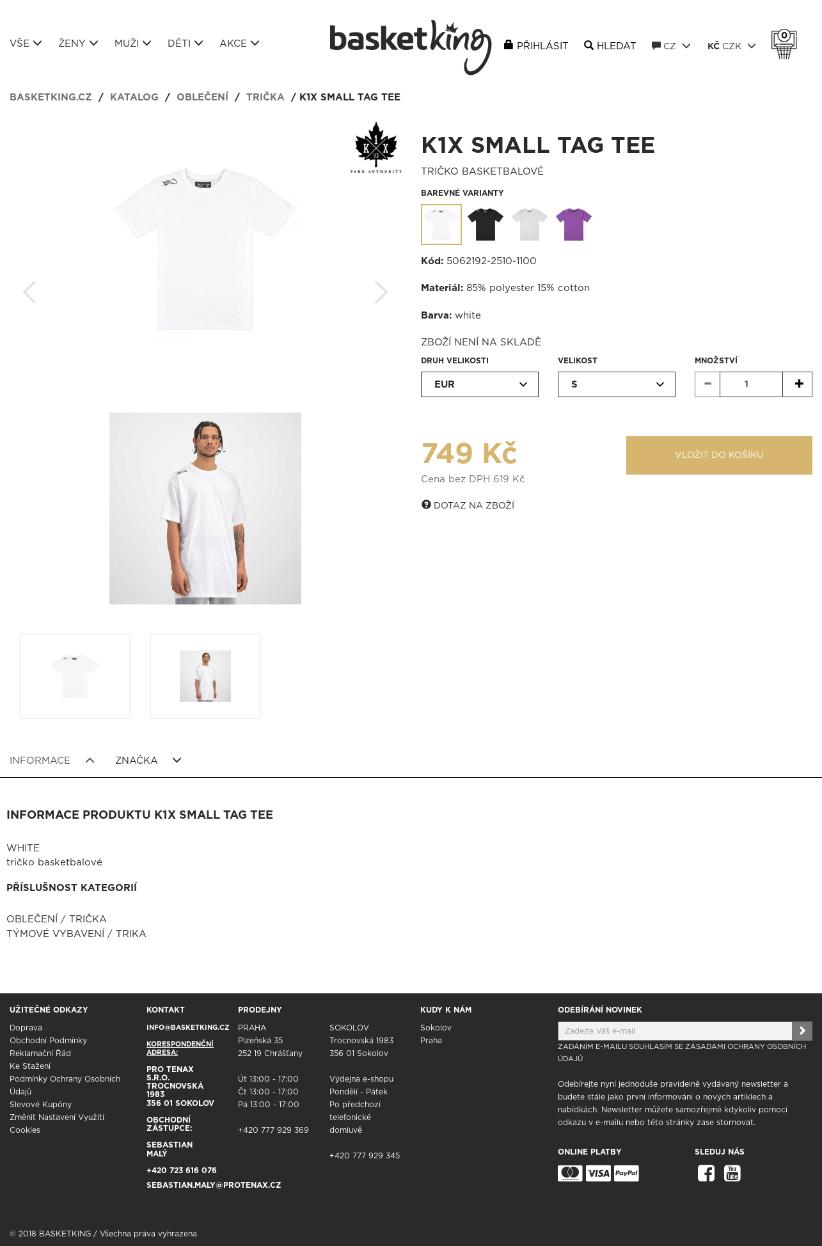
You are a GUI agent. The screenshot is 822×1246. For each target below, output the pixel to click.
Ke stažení (30, 1066)
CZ (671, 46)
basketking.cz (51, 97)
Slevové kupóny (41, 1104)
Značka (148, 760)
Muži (133, 43)
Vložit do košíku (719, 455)
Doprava (26, 1028)
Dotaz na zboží (468, 505)
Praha (431, 1041)
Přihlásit (543, 46)
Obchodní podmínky (48, 1041)
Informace (52, 760)
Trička (265, 97)
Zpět (30, 288)
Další (381, 288)
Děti (185, 43)
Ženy (78, 43)
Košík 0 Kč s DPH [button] (787, 35)
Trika (131, 934)
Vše (26, 43)
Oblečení (202, 97)
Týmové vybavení (55, 934)
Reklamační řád (40, 1053)
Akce (239, 43)
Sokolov (436, 1028)
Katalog (134, 97)
